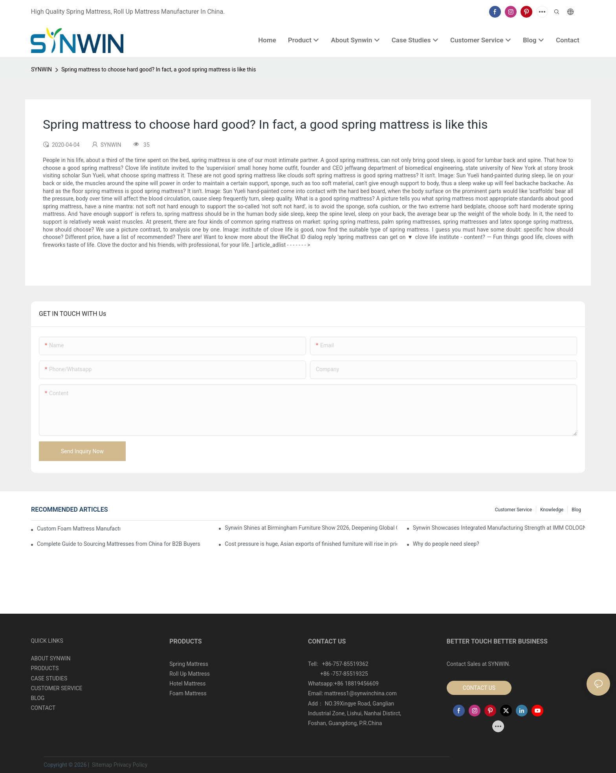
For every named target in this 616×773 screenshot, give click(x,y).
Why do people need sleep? (446, 544)
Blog (576, 509)
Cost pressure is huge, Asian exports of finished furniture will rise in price (311, 544)
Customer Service (513, 509)
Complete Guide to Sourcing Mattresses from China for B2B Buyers (118, 544)
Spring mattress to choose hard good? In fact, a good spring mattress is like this (158, 69)
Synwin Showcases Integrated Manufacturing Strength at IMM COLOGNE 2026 (499, 528)
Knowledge (551, 509)
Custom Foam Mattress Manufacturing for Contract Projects (78, 528)
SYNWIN (41, 69)
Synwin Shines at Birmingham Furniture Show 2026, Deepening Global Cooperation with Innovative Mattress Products (311, 528)
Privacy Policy (130, 765)
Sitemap (101, 765)
